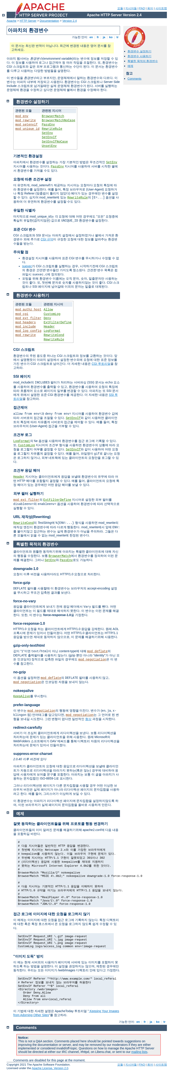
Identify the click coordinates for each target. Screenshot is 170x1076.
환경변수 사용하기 (139, 56)
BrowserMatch (53, 116)
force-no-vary (24, 601)
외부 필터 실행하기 (28, 493)
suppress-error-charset (32, 754)
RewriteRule (52, 129)
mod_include (25, 326)
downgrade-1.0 (25, 569)
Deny (47, 318)
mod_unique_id (27, 129)
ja (104, 37)
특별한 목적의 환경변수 (143, 61)
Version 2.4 (69, 20)
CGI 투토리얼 (101, 363)
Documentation (49, 20)
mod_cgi (21, 314)
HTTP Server (28, 20)
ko (110, 37)
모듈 (120, 8)
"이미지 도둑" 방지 (28, 956)
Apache (11, 20)
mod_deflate (97, 651)
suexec (27, 266)
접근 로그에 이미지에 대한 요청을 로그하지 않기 (51, 914)
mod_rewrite (25, 120)
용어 (150, 8)
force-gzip (21, 583)
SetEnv (47, 133)
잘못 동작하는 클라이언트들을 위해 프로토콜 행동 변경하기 (60, 824)
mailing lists (139, 1052)
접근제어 (20, 407)
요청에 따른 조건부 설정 (32, 179)
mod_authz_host (28, 309)
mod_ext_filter (28, 318)
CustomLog (52, 314)
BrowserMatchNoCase (58, 120)
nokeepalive (23, 691)
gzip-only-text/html (29, 645)
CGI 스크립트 (24, 349)
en (91, 37)
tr (118, 37)
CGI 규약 (47, 239)
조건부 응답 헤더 (26, 470)
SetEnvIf (49, 137)
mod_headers (25, 322)
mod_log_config (28, 331)
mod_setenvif (26, 124)
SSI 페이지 (22, 376)
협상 (88, 719)
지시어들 (131, 8)
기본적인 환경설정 (27, 156)
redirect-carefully (27, 727)
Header (49, 326)
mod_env (21, 116)
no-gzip (19, 672)
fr (98, 37)
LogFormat (52, 331)
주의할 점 (20, 252)
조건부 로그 (22, 435)
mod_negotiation (92, 659)
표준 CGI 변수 (24, 229)
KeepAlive (21, 696)
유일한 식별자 (24, 210)
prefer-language (26, 705)
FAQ (142, 8)
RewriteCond (54, 335)
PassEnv (48, 124)
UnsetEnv (49, 146)
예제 (130, 66)
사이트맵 (161, 8)
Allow (48, 309)
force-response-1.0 (29, 623)
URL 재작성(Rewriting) (32, 517)
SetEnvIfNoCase (55, 141)
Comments (134, 78)
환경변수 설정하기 (139, 51)
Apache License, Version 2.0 (50, 1068)
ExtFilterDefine (57, 322)
